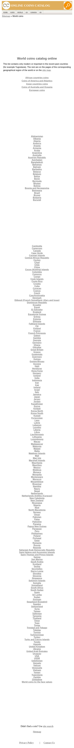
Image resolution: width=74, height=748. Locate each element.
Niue (37, 507)
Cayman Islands (37, 255)
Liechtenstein (37, 434)
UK (40, 12)
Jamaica (37, 394)
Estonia (37, 319)
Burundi (37, 200)
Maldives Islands (37, 453)
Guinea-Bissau (37, 361)
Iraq (37, 385)
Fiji (37, 326)
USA (37, 656)
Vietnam (37, 670)
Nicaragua (37, 503)
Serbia (37, 566)
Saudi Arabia (37, 562)
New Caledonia (37, 498)
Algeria (36, 141)
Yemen (37, 672)
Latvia (37, 423)
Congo (37, 277)
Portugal (37, 538)
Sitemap (6, 16)
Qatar (37, 540)
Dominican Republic (37, 302)
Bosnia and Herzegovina (37, 188)
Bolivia (37, 186)
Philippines (37, 533)
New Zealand (37, 500)
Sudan (37, 597)
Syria (37, 609)
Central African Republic (37, 258)
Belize (37, 176)
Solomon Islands (37, 581)
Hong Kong (37, 371)
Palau (37, 519)
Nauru (37, 489)
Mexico (36, 467)
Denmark (36, 298)
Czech (37, 293)
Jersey (37, 399)
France (37, 331)
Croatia (37, 284)
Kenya (37, 406)
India (37, 378)
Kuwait (37, 416)
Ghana (37, 345)
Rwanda (37, 548)
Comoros (37, 274)
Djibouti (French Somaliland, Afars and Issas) (36, 300)
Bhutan (37, 183)
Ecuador (37, 305)
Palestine (37, 522)
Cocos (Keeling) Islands (37, 269)
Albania (37, 139)
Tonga (37, 625)
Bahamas (37, 165)
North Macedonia (37, 510)
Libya (37, 432)
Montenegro (37, 477)
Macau (37, 442)
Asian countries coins (37, 84)
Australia (36, 155)
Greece (36, 352)
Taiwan (37, 611)
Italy (37, 392)
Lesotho (37, 427)
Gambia (37, 338)
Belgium (37, 174)
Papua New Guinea (37, 526)
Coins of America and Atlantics (37, 81)
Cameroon (37, 248)
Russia (37, 545)
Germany (37, 343)
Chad (37, 262)
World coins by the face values (37, 682)
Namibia (37, 486)
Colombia (37, 272)
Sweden (37, 604)
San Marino (37, 559)
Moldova (37, 470)
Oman (37, 515)
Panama (37, 524)
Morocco (37, 479)
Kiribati (37, 409)
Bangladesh (37, 162)
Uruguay (37, 654)
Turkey (37, 637)
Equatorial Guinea (37, 314)
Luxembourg (37, 439)
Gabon (37, 335)
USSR (37, 658)
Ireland (37, 387)
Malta (37, 451)
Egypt (37, 307)
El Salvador (37, 310)
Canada (33, 12)
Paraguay (37, 529)
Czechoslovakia (37, 295)
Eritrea (37, 317)
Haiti (37, 366)
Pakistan (37, 517)
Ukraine (37, 649)
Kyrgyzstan (37, 418)
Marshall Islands (37, 460)
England (37, 312)
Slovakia (37, 573)
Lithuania (37, 437)
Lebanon (37, 425)
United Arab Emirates (37, 651)
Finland (37, 328)
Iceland (37, 376)
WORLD (20, 12)
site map (46, 70)
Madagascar (37, 444)
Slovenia (37, 576)
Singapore (37, 578)
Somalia (37, 583)
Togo (37, 623)
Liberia (37, 430)
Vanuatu (37, 663)
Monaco (37, 472)
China (37, 267)
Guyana (37, 364)
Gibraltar (37, 347)
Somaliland (37, 585)
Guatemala (37, 354)
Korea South (37, 413)
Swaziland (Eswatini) (37, 602)
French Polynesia (37, 333)
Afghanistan (37, 136)
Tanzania (37, 616)
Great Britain (37, 350)
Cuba (37, 286)
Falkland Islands (37, 324)
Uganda (37, 644)
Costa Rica (37, 281)
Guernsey (37, 357)
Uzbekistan (36, 661)
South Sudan (37, 590)
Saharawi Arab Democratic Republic (37, 550)
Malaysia (37, 446)
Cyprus (37, 291)
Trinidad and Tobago (37, 628)
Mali (37, 456)
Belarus (37, 172)
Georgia (37, 340)
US (27, 12)
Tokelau (37, 630)
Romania (37, 543)
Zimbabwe (37, 679)
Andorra (37, 143)
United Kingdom (37, 647)
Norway (37, 512)
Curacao (37, 288)
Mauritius (37, 465)
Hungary (37, 373)
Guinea (36, 359)
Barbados (37, 169)
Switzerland (37, 606)
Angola (36, 146)
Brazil (37, 193)
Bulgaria (37, 197)
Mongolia (37, 474)
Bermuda (37, 181)
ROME (5, 12)
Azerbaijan (37, 160)
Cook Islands (37, 279)
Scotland (37, 564)
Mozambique (37, 482)
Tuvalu (37, 642)
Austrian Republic (37, 157)
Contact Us (49, 742)
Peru (37, 531)
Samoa (37, 557)
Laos (37, 420)
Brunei (37, 195)
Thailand (37, 618)
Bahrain (37, 167)
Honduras (37, 368)
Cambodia (37, 246)
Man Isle (37, 458)
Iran (37, 383)
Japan (37, 397)
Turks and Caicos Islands (37, 639)
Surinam (37, 599)
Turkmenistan (37, 635)
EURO (12, 12)
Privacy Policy (26, 742)
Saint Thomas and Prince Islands (37, 555)
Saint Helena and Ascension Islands (37, 552)
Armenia (37, 148)
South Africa (37, 588)
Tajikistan (37, 614)
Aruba (37, 150)
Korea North (37, 411)
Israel (37, 390)
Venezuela (37, 668)
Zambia (37, 677)
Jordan (37, 401)
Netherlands (37, 493)
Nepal (37, 491)
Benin (37, 179)
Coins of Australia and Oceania (37, 87)
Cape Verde (37, 253)
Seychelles (37, 569)
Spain (37, 592)
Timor (37, 621)
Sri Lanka (37, 595)
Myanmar (37, 484)
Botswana (37, 190)
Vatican (37, 665)
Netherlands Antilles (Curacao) (37, 496)
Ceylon (37, 260)
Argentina (37, 153)
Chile (37, 265)
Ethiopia (37, 321)
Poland (37, 536)
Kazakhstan (37, 404)
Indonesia (37, 380)
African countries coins (37, 78)
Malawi (37, 449)
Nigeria (36, 505)
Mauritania (37, 463)
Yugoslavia (37, 675)
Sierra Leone (37, 571)
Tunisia (37, 632)
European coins (37, 90)
